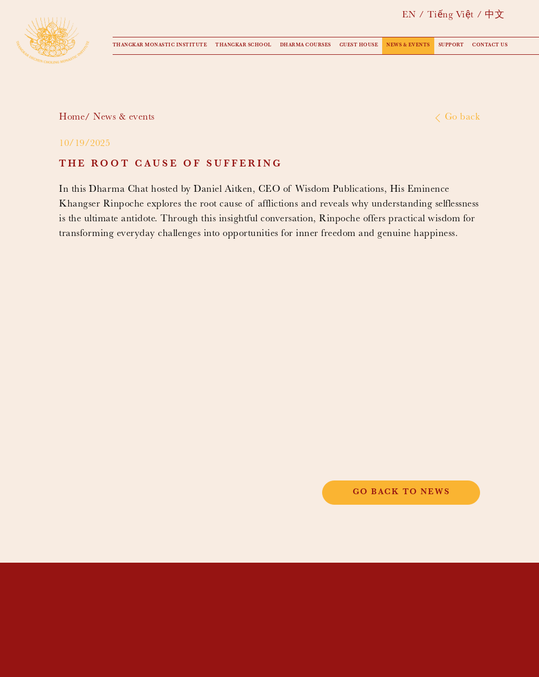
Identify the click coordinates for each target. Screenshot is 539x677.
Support (451, 45)
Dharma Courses (305, 45)
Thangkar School (243, 45)
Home (72, 118)
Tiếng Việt (450, 16)
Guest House (359, 45)
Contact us (489, 45)
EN (409, 16)
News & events (408, 45)
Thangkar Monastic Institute (160, 45)
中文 (494, 16)
